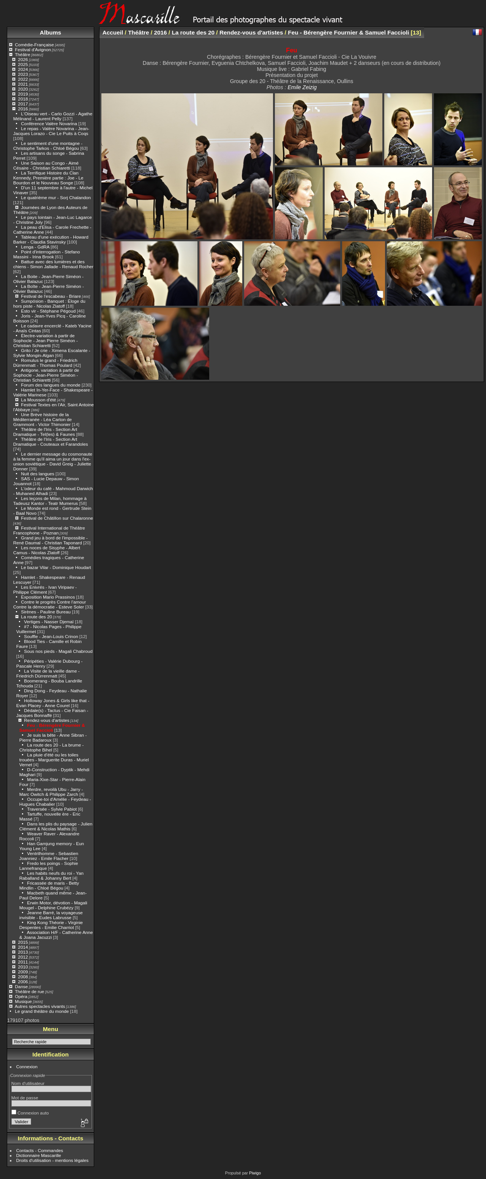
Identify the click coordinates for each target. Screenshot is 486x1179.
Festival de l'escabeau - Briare (51, 296)
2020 (23, 88)
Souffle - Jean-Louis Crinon (51, 636)
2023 (23, 74)
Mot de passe (24, 1097)
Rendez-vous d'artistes (46, 720)
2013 (23, 951)
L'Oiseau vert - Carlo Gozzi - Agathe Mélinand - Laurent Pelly (53, 116)
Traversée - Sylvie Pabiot (52, 808)
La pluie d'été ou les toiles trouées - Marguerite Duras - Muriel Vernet (54, 759)
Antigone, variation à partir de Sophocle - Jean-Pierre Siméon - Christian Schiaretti (46, 375)
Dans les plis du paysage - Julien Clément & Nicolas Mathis (56, 826)
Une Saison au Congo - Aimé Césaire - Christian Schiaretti (46, 165)
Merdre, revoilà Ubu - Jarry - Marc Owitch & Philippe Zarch (51, 792)
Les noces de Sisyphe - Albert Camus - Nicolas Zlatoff (46, 550)
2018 (23, 98)
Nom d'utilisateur (27, 1083)
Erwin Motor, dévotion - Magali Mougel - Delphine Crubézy (53, 905)
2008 (23, 976)
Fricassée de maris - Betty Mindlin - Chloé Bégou (49, 885)
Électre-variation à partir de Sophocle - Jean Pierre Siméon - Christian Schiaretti (45, 340)
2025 (23, 64)
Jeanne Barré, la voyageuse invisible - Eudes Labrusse (51, 915)
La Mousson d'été (38, 399)
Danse (21, 986)
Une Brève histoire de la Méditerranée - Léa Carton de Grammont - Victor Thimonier (42, 419)
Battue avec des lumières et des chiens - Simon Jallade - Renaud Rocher (53, 264)
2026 (23, 59)
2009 (23, 971)
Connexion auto (30, 1112)
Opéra (21, 996)
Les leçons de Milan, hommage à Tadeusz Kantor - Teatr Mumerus (50, 501)
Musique (23, 1001)
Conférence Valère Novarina (49, 123)
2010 (23, 966)
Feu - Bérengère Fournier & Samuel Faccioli (52, 728)
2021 (23, 84)
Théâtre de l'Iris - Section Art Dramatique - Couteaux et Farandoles (50, 441)
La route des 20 (36, 616)
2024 (23, 69)
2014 (23, 947)
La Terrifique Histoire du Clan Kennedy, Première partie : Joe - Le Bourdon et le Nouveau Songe (48, 177)
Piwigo (255, 1173)
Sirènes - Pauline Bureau (46, 611)
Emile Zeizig (302, 87)
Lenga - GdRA (35, 246)
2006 (23, 981)
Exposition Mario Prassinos (48, 596)
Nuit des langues (37, 473)
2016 (23, 108)
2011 (23, 961)
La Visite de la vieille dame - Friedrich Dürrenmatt (48, 673)
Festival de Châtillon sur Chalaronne (57, 518)
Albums (50, 32)
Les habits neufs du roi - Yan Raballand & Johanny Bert (51, 875)
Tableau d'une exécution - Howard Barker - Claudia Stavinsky (50, 239)
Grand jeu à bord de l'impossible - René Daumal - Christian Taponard (50, 540)
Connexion (27, 1066)
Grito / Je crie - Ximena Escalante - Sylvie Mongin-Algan (51, 353)
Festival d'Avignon (33, 49)
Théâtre (22, 54)
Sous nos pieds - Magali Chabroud (58, 651)
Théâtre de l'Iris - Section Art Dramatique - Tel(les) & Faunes (45, 432)
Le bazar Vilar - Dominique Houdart (56, 567)
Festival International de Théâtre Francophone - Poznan (49, 530)
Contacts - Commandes (39, 1150)
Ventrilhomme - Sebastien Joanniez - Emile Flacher (48, 856)
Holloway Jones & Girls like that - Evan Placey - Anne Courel (53, 703)
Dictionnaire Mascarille (38, 1155)
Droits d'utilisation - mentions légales (52, 1160)
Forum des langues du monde (50, 384)
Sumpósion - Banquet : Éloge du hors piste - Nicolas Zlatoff (49, 303)
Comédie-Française (34, 44)
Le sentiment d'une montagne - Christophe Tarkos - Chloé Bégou (47, 146)
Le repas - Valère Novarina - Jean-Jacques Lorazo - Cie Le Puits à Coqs (51, 131)
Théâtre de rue (29, 991)
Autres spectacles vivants (40, 1006)
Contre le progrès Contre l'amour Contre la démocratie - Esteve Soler (49, 604)
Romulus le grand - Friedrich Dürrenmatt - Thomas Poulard (45, 363)
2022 (23, 79)
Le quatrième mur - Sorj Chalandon (56, 197)
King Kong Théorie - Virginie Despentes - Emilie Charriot (51, 925)
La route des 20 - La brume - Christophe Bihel (51, 747)
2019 (23, 93)
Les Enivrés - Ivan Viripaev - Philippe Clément (45, 589)
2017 (23, 103)
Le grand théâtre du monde (42, 1011)
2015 (23, 942)
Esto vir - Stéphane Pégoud (48, 310)
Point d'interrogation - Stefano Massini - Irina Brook (46, 254)
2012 (23, 956)
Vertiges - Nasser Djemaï (49, 621)
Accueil (113, 32)
